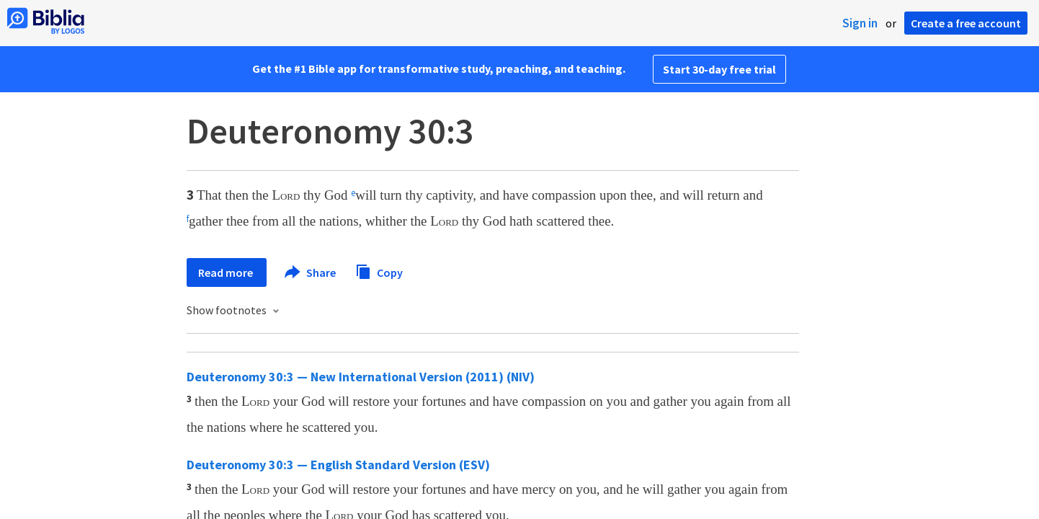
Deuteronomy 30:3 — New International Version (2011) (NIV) (361, 376)
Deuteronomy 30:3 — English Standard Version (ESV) (338, 464)
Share (311, 272)
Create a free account (966, 23)
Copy (379, 270)
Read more (226, 272)
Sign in (860, 23)
